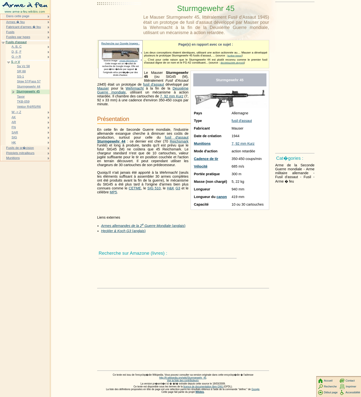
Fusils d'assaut (16, 42)
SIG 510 (154, 188)
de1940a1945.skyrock (232, 62)
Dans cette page (17, 16)
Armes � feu (15, 22)
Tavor (21, 96)
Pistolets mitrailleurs (20, 153)
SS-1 (20, 76)
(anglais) (143, 226)
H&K (170, 188)
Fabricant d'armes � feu (23, 27)
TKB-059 (23, 101)
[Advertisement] (119, 16)
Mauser (103, 88)
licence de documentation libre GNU (203, 386)
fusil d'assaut (242, 121)
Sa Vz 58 (23, 66)
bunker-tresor (234, 55)
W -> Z (16, 112)
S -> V (15, 62)
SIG (14, 137)
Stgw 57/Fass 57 (29, 81)
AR (14, 122)
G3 (178, 188)
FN (14, 127)
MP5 (113, 192)
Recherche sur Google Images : (120, 43)
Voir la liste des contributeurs (183, 380)
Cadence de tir (206, 159)
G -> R (16, 56)
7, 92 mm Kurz (243, 144)
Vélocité (201, 166)
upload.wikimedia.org (128, 61)
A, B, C (17, 46)
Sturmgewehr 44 (111, 141)
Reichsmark (179, 141)
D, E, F (16, 51)
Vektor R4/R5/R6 (29, 106)
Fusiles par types (18, 37)
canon (221, 197)
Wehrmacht (135, 88)
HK (14, 142)
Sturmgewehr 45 (28, 91)
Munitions (202, 144)
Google (255, 389)
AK (14, 117)
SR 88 (21, 71)
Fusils (10, 32)
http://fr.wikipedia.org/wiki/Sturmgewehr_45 (182, 377)
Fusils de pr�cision (20, 148)
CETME (135, 188)
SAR (15, 132)
